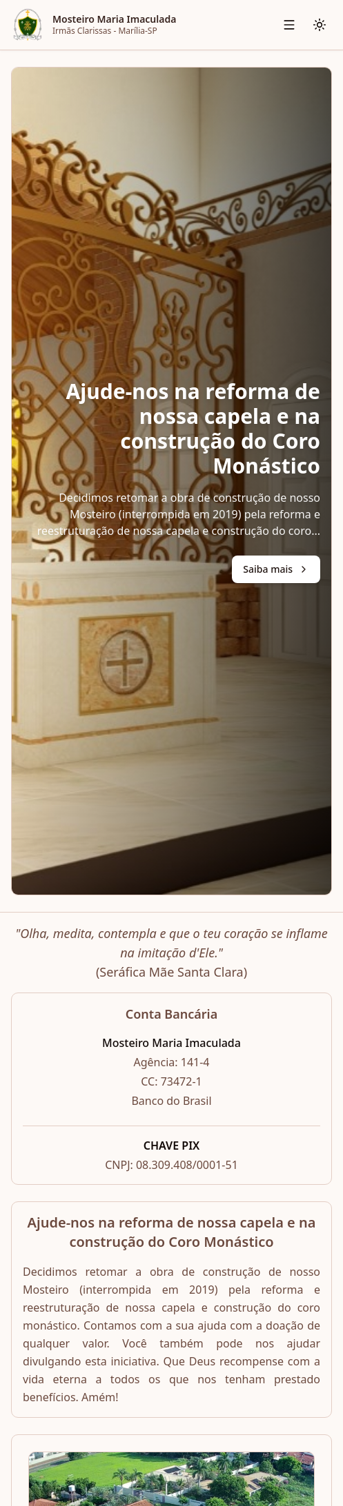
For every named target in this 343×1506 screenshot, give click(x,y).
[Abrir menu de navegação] (289, 24)
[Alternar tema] (319, 24)
